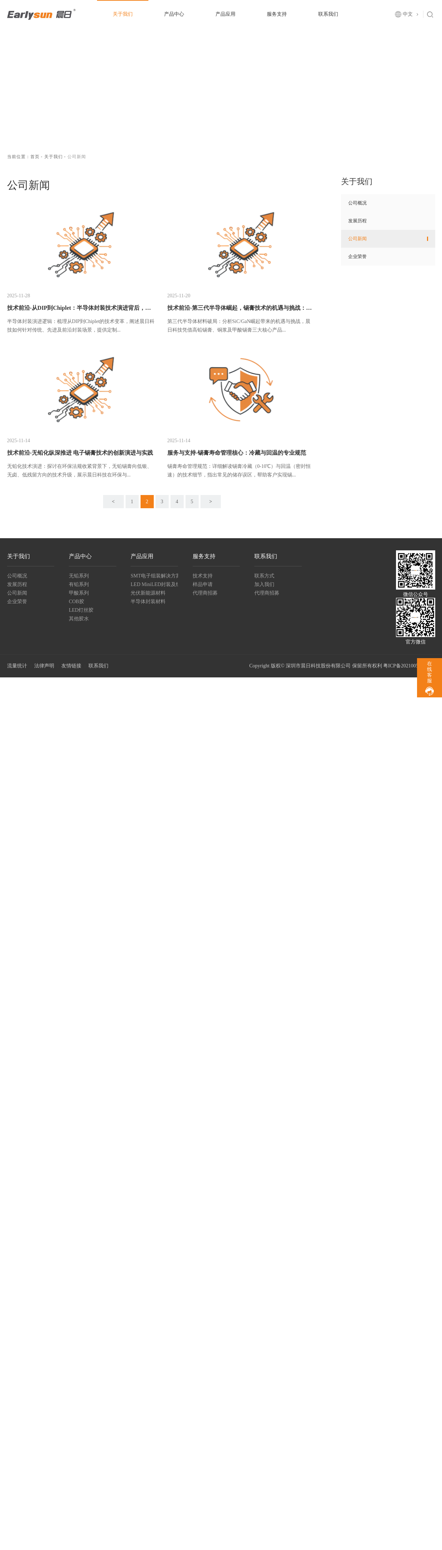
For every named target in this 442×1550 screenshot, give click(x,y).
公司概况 (357, 203)
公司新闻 (357, 238)
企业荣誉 (357, 256)
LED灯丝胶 (81, 610)
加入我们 (264, 584)
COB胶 (76, 601)
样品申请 (203, 584)
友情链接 (71, 665)
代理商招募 (205, 593)
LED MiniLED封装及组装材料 (154, 584)
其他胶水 (79, 618)
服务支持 (277, 14)
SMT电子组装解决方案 (154, 576)
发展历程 (357, 220)
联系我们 (328, 14)
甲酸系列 (79, 593)
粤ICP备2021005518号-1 (409, 665)
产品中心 (174, 14)
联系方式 (264, 576)
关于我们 (123, 14)
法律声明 (44, 665)
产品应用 (225, 14)
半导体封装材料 (148, 601)
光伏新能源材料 (148, 593)
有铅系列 (79, 584)
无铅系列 (79, 576)
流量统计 (17, 665)
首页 (35, 156)
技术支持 (203, 576)
